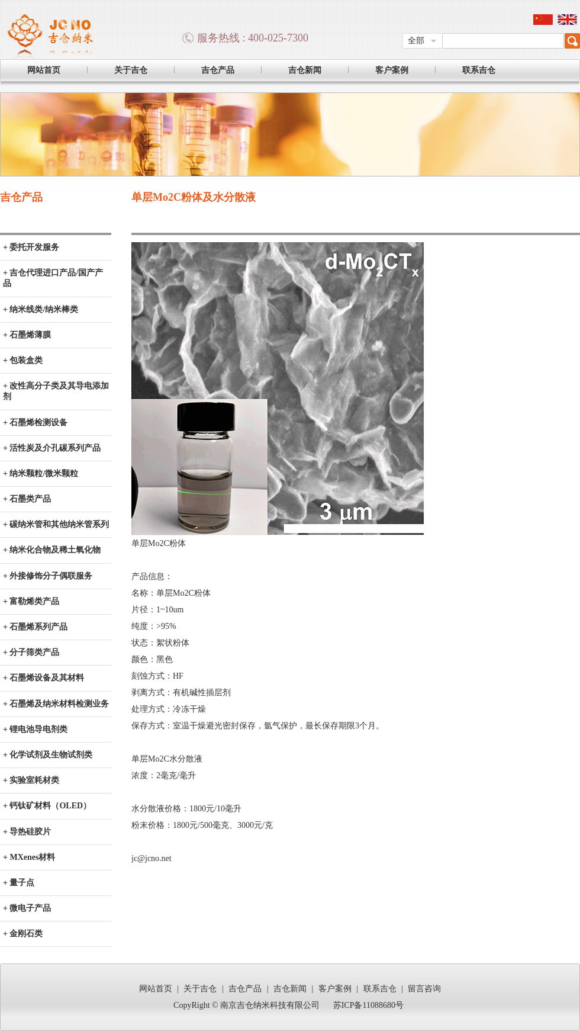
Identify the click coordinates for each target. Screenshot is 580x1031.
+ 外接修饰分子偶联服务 (47, 575)
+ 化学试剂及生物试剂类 (47, 754)
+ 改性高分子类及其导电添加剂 (56, 391)
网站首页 (43, 70)
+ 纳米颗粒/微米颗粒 (40, 473)
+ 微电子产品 (27, 908)
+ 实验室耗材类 (31, 780)
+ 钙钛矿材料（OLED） (47, 805)
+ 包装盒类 (23, 360)
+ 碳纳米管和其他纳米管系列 (56, 524)
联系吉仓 (478, 70)
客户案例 (391, 70)
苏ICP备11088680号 (368, 1005)
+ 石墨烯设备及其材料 (43, 677)
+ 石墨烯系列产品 (35, 626)
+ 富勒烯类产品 (31, 601)
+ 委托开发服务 (31, 247)
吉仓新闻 (304, 70)
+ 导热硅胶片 (27, 831)
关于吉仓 (130, 70)
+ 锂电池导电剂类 (35, 729)
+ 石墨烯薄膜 (27, 334)
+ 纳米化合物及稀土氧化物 (52, 549)
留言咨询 (424, 988)
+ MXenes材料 (29, 857)
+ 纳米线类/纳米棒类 (40, 309)
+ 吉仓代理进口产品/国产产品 (53, 278)
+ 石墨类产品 (27, 498)
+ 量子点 (18, 882)
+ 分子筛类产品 (31, 652)
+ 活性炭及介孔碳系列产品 (52, 448)
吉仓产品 (217, 70)
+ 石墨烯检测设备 (35, 422)
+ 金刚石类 (23, 933)
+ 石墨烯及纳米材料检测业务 (56, 703)
